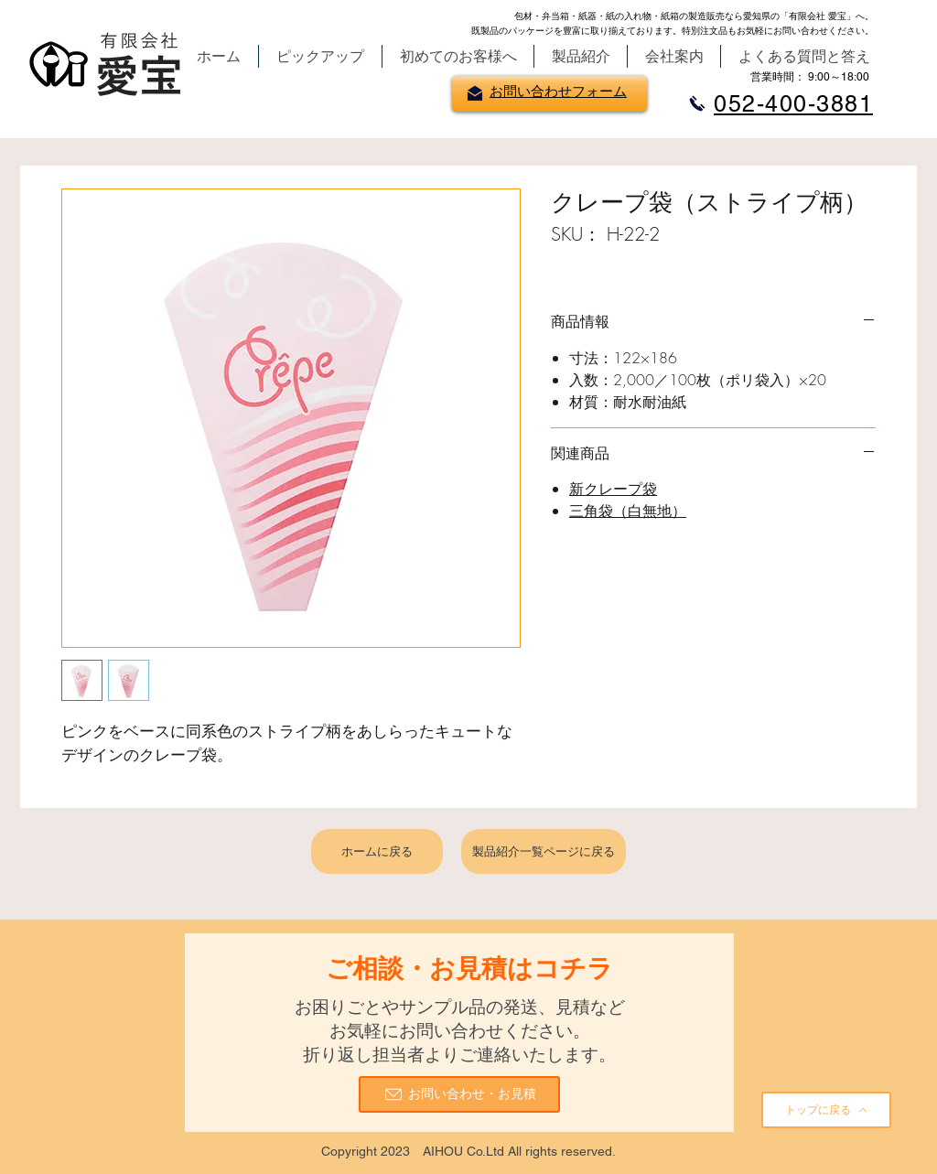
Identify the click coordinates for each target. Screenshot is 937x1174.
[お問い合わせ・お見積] (459, 1094)
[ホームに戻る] (377, 851)
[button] (320, 56)
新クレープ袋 (613, 489)
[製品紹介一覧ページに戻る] (543, 851)
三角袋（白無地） (627, 511)
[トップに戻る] (826, 1110)
